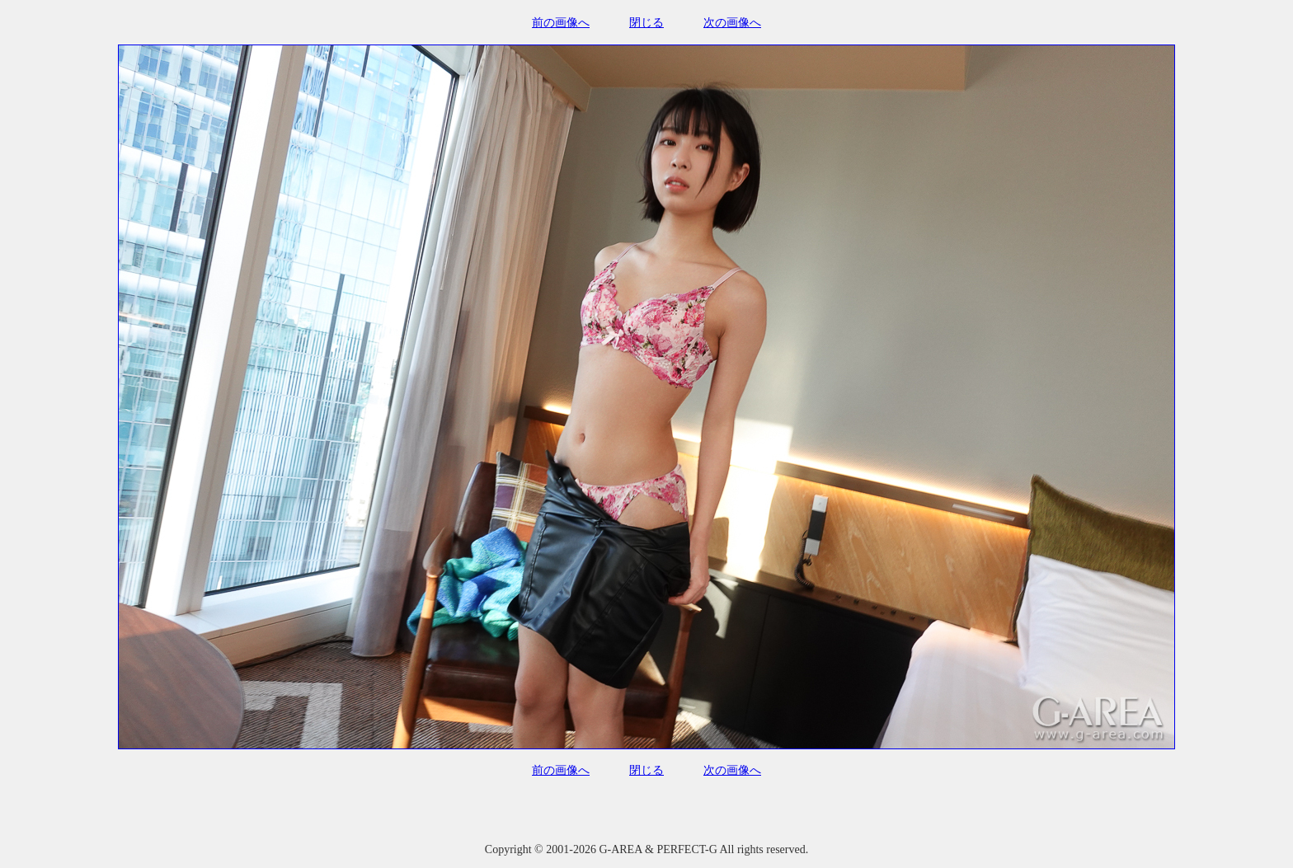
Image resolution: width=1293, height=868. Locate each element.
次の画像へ (732, 22)
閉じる (646, 22)
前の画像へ (561, 22)
